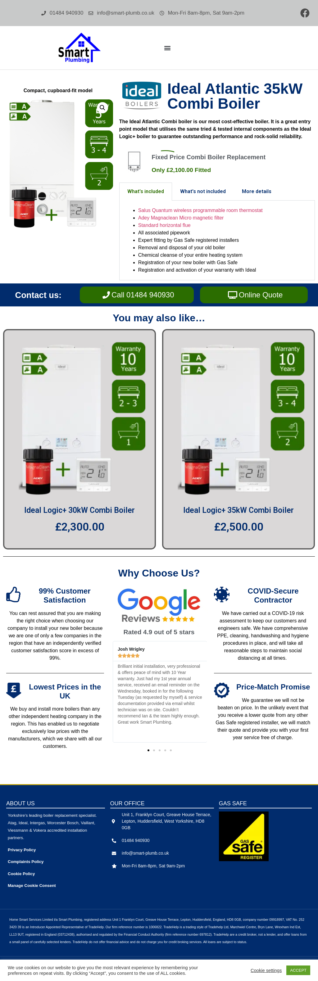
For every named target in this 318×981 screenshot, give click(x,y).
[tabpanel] (217, 240)
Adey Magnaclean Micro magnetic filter (181, 217)
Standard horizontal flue (164, 225)
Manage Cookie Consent (32, 885)
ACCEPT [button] (298, 970)
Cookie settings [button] (266, 970)
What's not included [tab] (203, 191)
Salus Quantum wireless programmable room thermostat (200, 210)
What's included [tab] (145, 191)
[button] (167, 48)
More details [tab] (256, 191)
